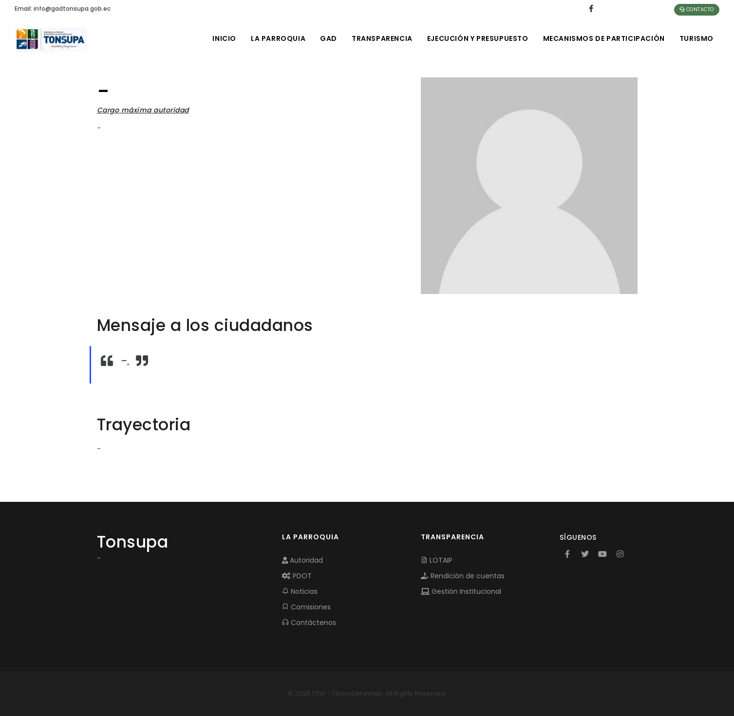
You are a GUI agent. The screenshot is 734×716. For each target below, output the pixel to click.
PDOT (297, 576)
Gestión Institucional (461, 591)
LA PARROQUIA (278, 38)
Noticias (300, 591)
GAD (328, 38)
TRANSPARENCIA (382, 38)
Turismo (696, 38)
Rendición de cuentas (463, 576)
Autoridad (302, 560)
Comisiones (306, 607)
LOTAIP (436, 560)
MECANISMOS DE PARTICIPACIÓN (604, 38)
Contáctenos (309, 622)
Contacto (696, 9)
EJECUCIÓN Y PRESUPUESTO (477, 38)
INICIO (224, 38)
